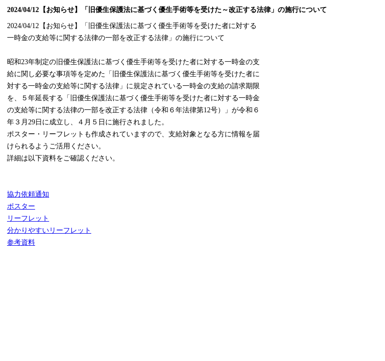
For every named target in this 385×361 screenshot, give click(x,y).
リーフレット (28, 218)
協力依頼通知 (28, 194)
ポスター (21, 206)
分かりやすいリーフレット (49, 230)
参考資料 (21, 242)
